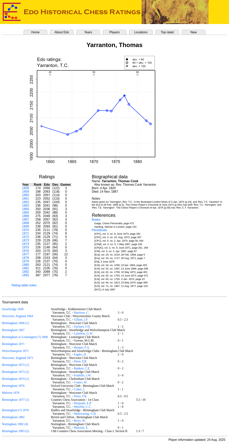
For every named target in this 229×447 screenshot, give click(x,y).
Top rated (167, 32)
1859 (25, 191)
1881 (25, 268)
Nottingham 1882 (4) (15, 424)
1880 (25, 264)
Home (35, 32)
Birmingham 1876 (13, 385)
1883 (25, 275)
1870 (25, 230)
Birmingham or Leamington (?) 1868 (25, 337)
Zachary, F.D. (82, 326)
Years (88, 32)
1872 (25, 237)
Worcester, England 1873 (17, 357)
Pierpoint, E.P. (83, 403)
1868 (25, 223)
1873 (25, 240)
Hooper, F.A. (82, 347)
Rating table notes (24, 285)
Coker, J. (79, 389)
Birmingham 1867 (13, 330)
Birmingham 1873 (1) (15, 364)
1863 (25, 205)
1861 (25, 198)
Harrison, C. (81, 312)
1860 (25, 195)
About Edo (61, 32)
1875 (25, 247)
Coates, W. (80, 382)
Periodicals (99, 230)
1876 (25, 250)
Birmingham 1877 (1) (15, 399)
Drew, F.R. (80, 361)
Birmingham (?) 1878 (15, 410)
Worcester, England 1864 (17, 316)
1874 (25, 243)
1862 (25, 202)
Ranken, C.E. (82, 368)
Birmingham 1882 (13, 417)
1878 (25, 257)
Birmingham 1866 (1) (15, 323)
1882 (25, 271)
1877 (25, 254)
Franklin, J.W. (82, 375)
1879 (25, 261)
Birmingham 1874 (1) (15, 378)
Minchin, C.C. (83, 406)
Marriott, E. (81, 427)
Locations (141, 32)
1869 (25, 226)
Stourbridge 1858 (13, 309)
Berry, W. (80, 420)
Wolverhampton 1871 (15, 351)
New (194, 32)
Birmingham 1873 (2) (15, 371)
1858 (25, 188)
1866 (25, 216)
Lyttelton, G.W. (83, 333)
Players (114, 32)
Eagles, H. (80, 354)
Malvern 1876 (10, 392)
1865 (25, 212)
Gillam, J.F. (81, 319)
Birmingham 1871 (13, 344)
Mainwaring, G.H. (85, 413)
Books (96, 219)
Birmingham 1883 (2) (15, 431)
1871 (25, 233)
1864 (25, 209)
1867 (25, 219)
